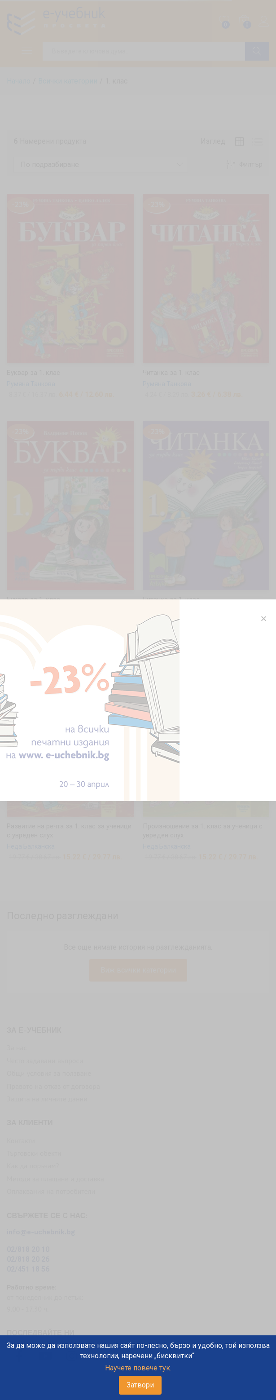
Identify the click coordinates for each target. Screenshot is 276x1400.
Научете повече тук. (138, 1368)
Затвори (140, 1385)
